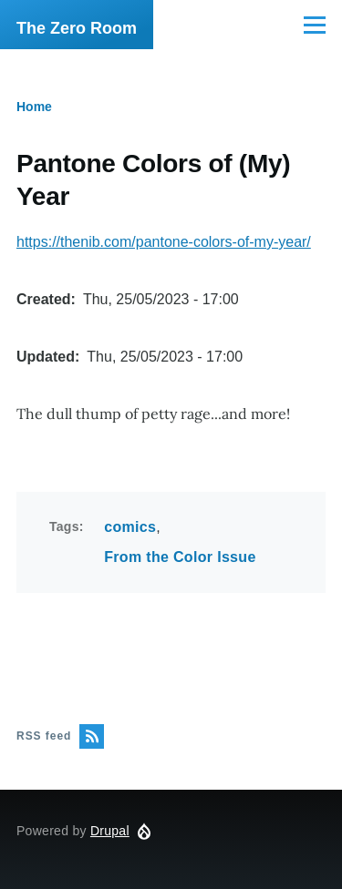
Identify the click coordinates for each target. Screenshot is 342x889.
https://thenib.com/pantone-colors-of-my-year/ (163, 242)
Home (34, 106)
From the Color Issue (179, 557)
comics (130, 527)
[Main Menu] (314, 24)
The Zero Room (76, 28)
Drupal (110, 830)
